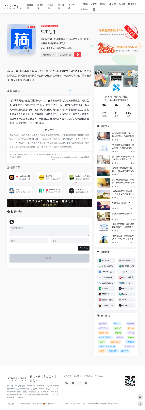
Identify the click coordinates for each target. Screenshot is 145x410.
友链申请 (67, 376)
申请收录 (88, 376)
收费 (130, 324)
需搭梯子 (103, 333)
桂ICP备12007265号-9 (78, 404)
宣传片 (125, 351)
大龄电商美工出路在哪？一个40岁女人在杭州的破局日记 (123, 192)
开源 (117, 328)
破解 (118, 333)
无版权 (130, 342)
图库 (131, 328)
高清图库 (40, 6)
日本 (131, 333)
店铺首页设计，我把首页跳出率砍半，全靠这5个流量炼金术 (123, 225)
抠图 (120, 337)
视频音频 (51, 6)
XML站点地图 (36, 404)
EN (117, 324)
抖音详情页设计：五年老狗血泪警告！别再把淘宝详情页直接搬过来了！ (123, 134)
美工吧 (27, 404)
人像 (102, 351)
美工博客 (61, 6)
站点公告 (78, 376)
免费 (69, 48)
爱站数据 (30, 105)
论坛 (102, 342)
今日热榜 (71, 6)
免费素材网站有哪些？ (122, 213)
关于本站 (99, 376)
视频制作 (112, 351)
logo (131, 337)
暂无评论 (16, 211)
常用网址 (44, 26)
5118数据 (17, 105)
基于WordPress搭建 (95, 404)
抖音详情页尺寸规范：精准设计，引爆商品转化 (123, 146)
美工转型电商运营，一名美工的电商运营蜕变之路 (123, 180)
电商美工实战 (105, 337)
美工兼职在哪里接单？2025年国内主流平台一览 (124, 157)
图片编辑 (129, 346)
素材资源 (30, 6)
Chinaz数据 (44, 105)
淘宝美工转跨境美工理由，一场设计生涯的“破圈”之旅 (124, 169)
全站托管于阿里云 (111, 404)
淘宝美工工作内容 (107, 346)
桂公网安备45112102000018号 (55, 404)
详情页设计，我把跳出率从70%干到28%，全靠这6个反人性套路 (123, 237)
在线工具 (115, 342)
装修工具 (53, 26)
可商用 (103, 328)
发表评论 (84, 248)
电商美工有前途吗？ (121, 203)
